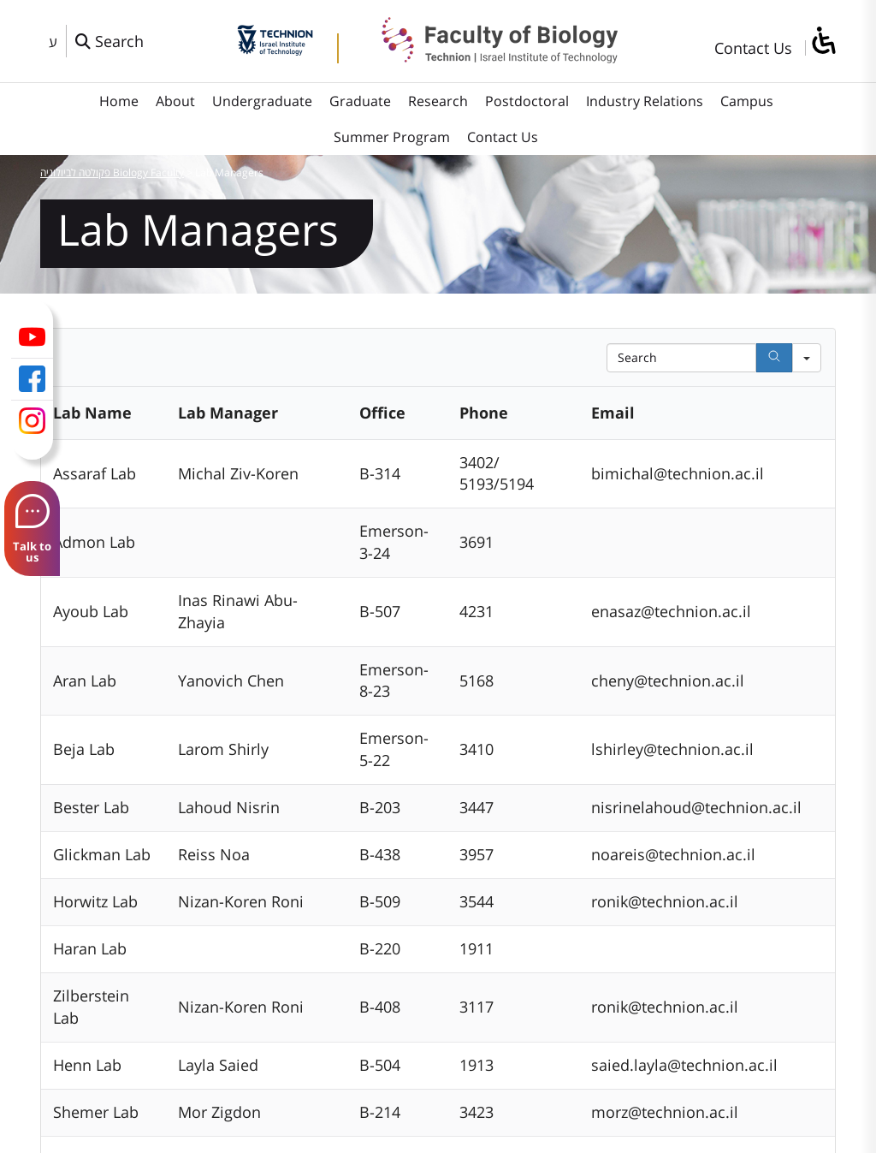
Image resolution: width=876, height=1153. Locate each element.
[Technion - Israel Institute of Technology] (275, 49)
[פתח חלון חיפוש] (109, 41)
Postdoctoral (527, 101)
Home (119, 101)
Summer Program (392, 137)
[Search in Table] (681, 357)
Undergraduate (262, 101)
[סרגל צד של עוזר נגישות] (823, 41)
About (175, 101)
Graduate (360, 101)
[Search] (774, 357)
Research (438, 101)
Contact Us (753, 48)
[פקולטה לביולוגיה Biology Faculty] (487, 57)
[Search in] (806, 357)
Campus (746, 101)
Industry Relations (644, 101)
